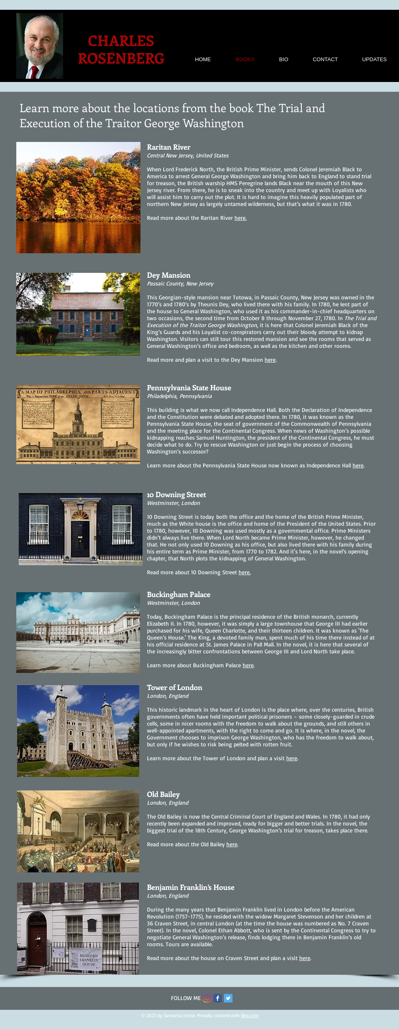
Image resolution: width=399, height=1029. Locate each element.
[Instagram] (207, 998)
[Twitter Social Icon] (228, 998)
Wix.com (250, 1015)
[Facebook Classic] (217, 998)
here (270, 359)
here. (241, 217)
